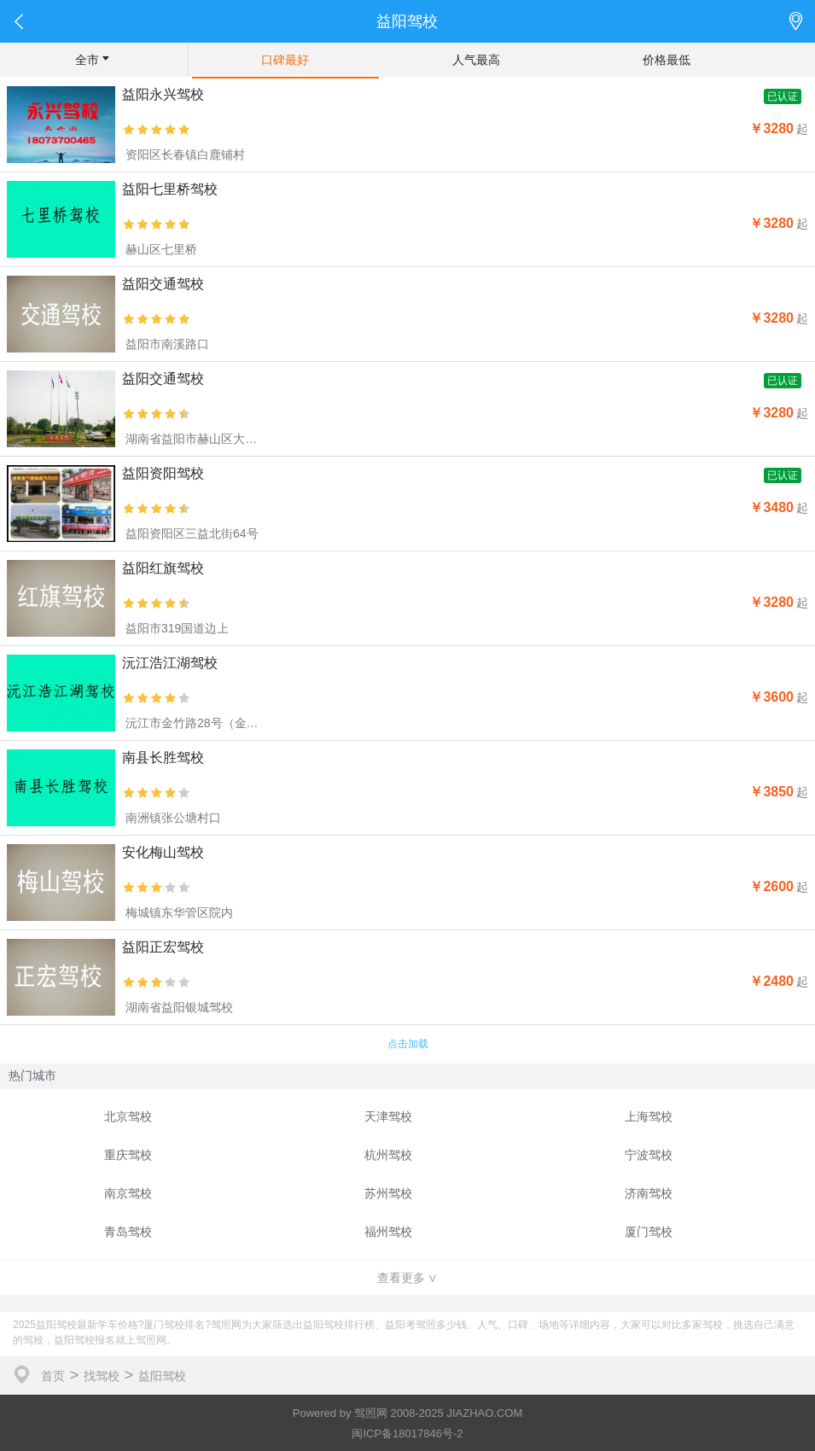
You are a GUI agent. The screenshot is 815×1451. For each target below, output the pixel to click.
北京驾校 (128, 1116)
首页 (53, 1376)
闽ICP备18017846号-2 (407, 1433)
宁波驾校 (648, 1155)
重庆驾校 (128, 1155)
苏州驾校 (388, 1193)
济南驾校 (648, 1193)
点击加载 (407, 1044)
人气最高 (476, 60)
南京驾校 (128, 1193)
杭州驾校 (388, 1155)
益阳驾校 (162, 1376)
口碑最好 (285, 60)
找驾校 (101, 1376)
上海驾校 (648, 1116)
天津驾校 (388, 1116)
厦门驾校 (648, 1231)
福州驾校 (388, 1231)
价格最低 (666, 60)
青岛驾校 (128, 1231)
